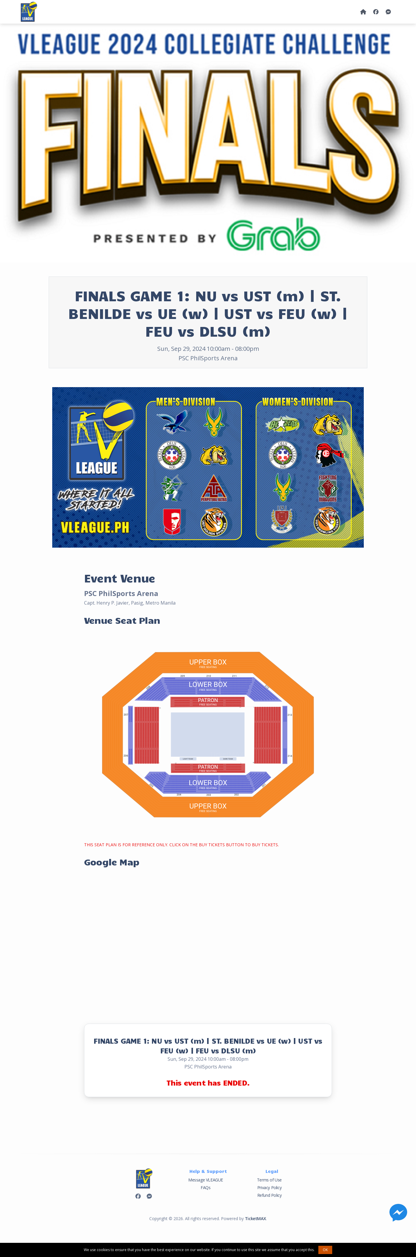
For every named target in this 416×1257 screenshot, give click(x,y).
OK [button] (325, 1249)
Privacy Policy (269, 1187)
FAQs (205, 1187)
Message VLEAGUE (205, 1180)
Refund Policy (269, 1195)
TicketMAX (255, 1218)
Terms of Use (269, 1180)
